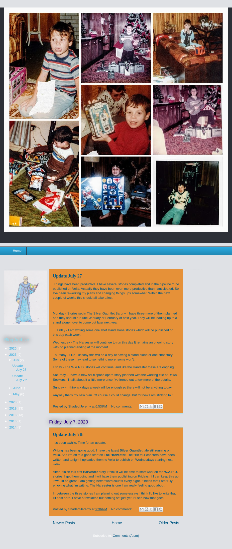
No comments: (122, 406)
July (16, 360)
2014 (13, 427)
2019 (13, 408)
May (16, 394)
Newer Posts (64, 523)
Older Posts (169, 523)
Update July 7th (68, 434)
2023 (13, 354)
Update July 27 (67, 276)
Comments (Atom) (126, 536)
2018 (13, 415)
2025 (13, 348)
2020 (13, 402)
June (17, 388)
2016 (13, 421)
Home (17, 250)
